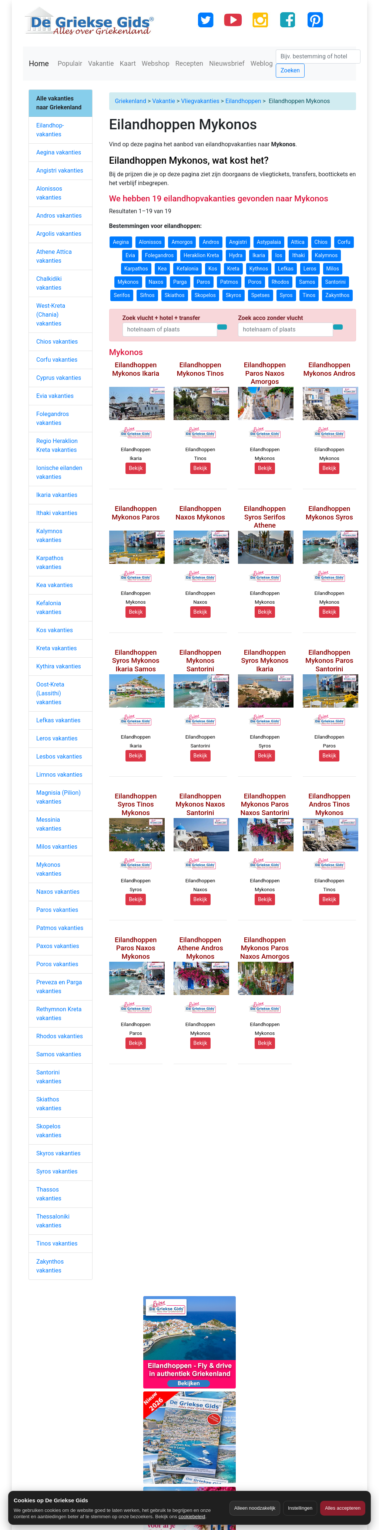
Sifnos (147, 295)
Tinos (309, 295)
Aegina (121, 242)
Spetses (260, 295)
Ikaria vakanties (56, 494)
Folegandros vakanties (52, 418)
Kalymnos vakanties (49, 535)
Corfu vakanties (56, 359)
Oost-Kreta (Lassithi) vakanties (50, 693)
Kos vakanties (54, 630)
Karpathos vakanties (49, 562)
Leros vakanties (57, 738)
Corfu (344, 242)
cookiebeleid (191, 1516)
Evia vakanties (55, 395)
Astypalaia (269, 242)
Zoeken (290, 70)
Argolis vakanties (58, 233)
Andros (210, 242)
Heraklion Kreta (201, 255)
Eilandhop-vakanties (50, 130)
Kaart (128, 63)
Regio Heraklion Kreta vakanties (57, 445)
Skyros (233, 295)
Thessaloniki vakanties (53, 1221)
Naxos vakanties (58, 891)
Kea (162, 269)
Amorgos (181, 242)
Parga (180, 282)
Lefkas (286, 269)
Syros (286, 295)
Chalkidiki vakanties (49, 283)
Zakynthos (337, 295)
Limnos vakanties (59, 774)
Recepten (189, 63)
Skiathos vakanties (48, 1104)
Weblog (262, 63)
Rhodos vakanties (59, 1036)
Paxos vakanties (57, 946)
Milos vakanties (56, 846)
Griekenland (130, 101)
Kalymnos (326, 255)
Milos (332, 269)
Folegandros (159, 255)
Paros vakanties (57, 909)
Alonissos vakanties (49, 193)
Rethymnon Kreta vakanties (59, 1014)
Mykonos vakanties (48, 869)
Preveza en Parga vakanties (59, 987)
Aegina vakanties (58, 152)
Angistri (238, 242)
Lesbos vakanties (59, 756)
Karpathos (136, 269)
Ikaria (258, 255)
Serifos (122, 295)
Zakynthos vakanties (50, 1266)
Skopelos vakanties (48, 1131)
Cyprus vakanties (58, 377)
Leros (309, 269)
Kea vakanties (54, 585)
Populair (70, 63)
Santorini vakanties (48, 1077)
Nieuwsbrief (227, 63)
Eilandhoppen (243, 101)
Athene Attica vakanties (54, 256)
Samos (307, 282)
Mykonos (128, 282)
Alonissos (150, 242)
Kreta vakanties (56, 648)
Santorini (335, 282)
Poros (255, 282)
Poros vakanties (57, 964)
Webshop (156, 63)
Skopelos (205, 295)
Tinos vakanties (56, 1243)
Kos (212, 269)
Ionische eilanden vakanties (59, 472)
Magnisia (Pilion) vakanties (58, 797)
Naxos (156, 282)
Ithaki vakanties (56, 513)
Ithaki (298, 255)
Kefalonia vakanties (48, 608)
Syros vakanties (57, 1171)
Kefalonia (187, 269)
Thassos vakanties (48, 1194)
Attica (298, 242)
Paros (203, 282)
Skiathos (175, 295)
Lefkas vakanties (58, 720)
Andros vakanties (59, 215)
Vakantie (101, 63)
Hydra (236, 255)
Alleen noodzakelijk (254, 1508)
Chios (321, 242)
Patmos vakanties (59, 927)
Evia (130, 255)
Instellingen (300, 1508)
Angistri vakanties (59, 170)
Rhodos (280, 282)
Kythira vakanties (58, 666)
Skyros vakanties (58, 1153)
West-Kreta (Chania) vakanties (50, 314)
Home (39, 63)
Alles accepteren (342, 1508)
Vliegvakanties (200, 101)
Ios (278, 255)
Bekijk (135, 468)
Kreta (233, 269)
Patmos (229, 282)
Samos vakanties (58, 1054)
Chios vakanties (57, 341)
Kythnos (258, 269)
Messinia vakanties (48, 824)
